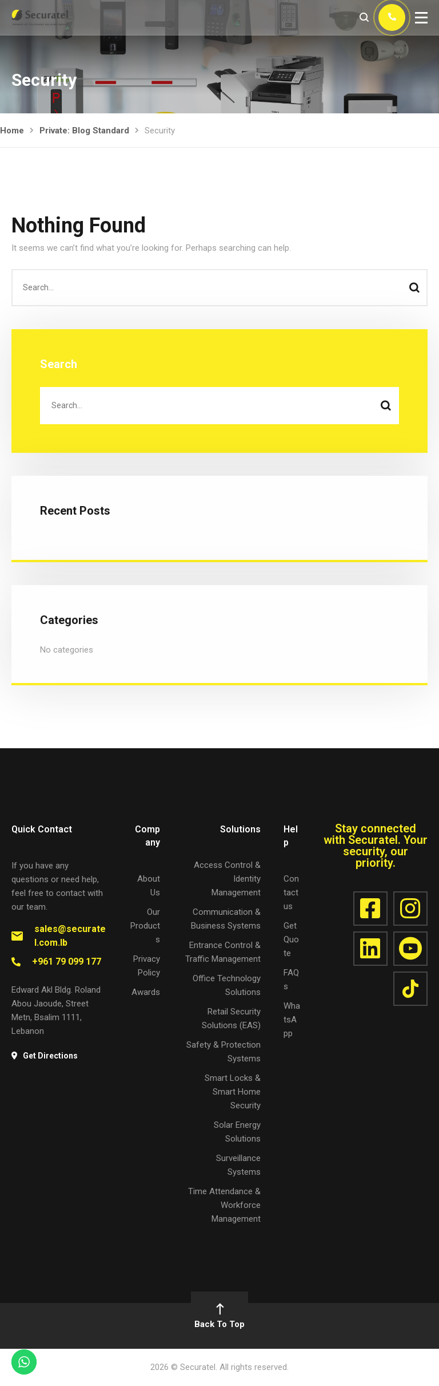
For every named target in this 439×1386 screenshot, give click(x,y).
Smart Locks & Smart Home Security (233, 1092)
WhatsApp (292, 1019)
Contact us (291, 892)
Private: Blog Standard (84, 130)
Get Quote (291, 939)
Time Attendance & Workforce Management (224, 1205)
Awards (145, 992)
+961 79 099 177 (66, 961)
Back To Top (219, 1317)
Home (12, 130)
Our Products (145, 926)
